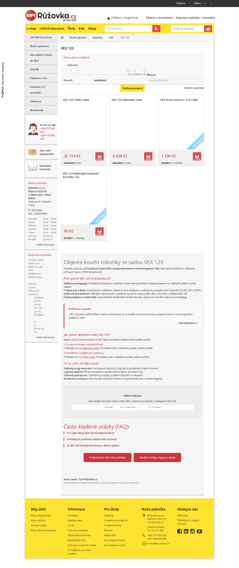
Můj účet (38, 509)
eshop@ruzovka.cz (158, 543)
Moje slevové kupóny (43, 530)
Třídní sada (88, 357)
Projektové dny (113, 525)
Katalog (108, 515)
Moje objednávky (41, 515)
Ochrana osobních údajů (82, 545)
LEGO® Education (52, 28)
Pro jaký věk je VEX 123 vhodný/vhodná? (91, 433)
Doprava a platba (187, 17)
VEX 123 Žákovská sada (127, 100)
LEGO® (34, 69)
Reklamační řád (77, 540)
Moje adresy (38, 520)
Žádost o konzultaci (159, 17)
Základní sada (90, 348)
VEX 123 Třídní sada (76, 100)
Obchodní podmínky (79, 535)
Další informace (45, 244)
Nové (146, 74)
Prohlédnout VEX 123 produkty (107, 457)
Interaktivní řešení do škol (41, 57)
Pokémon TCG (38, 78)
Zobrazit (72, 65)
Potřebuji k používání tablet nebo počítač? (92, 439)
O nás (71, 525)
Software (35, 101)
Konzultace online (114, 540)
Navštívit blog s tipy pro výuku (157, 457)
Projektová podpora (115, 520)
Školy (71, 28)
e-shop (31, 28)
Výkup (92, 28)
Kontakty (209, 17)
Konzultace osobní (115, 545)
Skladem (137, 74)
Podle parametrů (132, 88)
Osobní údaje (39, 525)
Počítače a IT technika (37, 89)
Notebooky (36, 110)
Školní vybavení (39, 46)
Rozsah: (68, 80)
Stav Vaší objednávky (47, 152)
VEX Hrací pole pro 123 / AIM (178, 100)
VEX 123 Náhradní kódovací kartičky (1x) (81, 175)
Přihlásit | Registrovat (124, 17)
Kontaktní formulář (45, 167)
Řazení (152, 75)
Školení (108, 530)
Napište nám (75, 520)
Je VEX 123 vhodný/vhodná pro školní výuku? (93, 445)
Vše (130, 74)
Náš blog (182, 515)
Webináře (110, 535)
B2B (81, 28)
